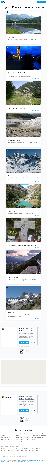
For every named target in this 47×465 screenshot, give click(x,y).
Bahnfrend (34, 69)
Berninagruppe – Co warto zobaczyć (38, 452)
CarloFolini (34, 273)
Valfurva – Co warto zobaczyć (22, 448)
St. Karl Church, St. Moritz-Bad (17, 73)
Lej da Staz (11, 37)
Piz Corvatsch (12, 176)
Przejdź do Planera (41, 1)
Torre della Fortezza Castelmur (16, 108)
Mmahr (35, 207)
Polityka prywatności (38, 460)
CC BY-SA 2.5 (38, 172)
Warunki (19, 460)
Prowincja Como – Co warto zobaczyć (39, 435)
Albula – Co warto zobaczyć (6, 450)
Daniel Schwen (33, 172)
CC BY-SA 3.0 (38, 104)
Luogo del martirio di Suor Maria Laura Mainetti (22, 245)
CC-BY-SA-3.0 (38, 207)
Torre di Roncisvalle (13, 277)
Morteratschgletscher (14, 140)
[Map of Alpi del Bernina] (23, 372)
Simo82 (34, 241)
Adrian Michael (33, 104)
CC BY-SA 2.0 (38, 136)
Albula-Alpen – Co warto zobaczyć (7, 444)
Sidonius (34, 309)
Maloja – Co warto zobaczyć (6, 437)
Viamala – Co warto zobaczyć (6, 452)
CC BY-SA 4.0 (38, 69)
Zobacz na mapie (35, 43)
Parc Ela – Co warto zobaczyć (6, 442)
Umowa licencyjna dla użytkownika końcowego (28, 460)
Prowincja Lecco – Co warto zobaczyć (23, 442)
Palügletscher (12, 211)
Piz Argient (11, 312)
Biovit (35, 33)
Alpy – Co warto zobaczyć (36, 448)
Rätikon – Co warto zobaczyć (37, 433)
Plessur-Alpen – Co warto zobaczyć (23, 437)
